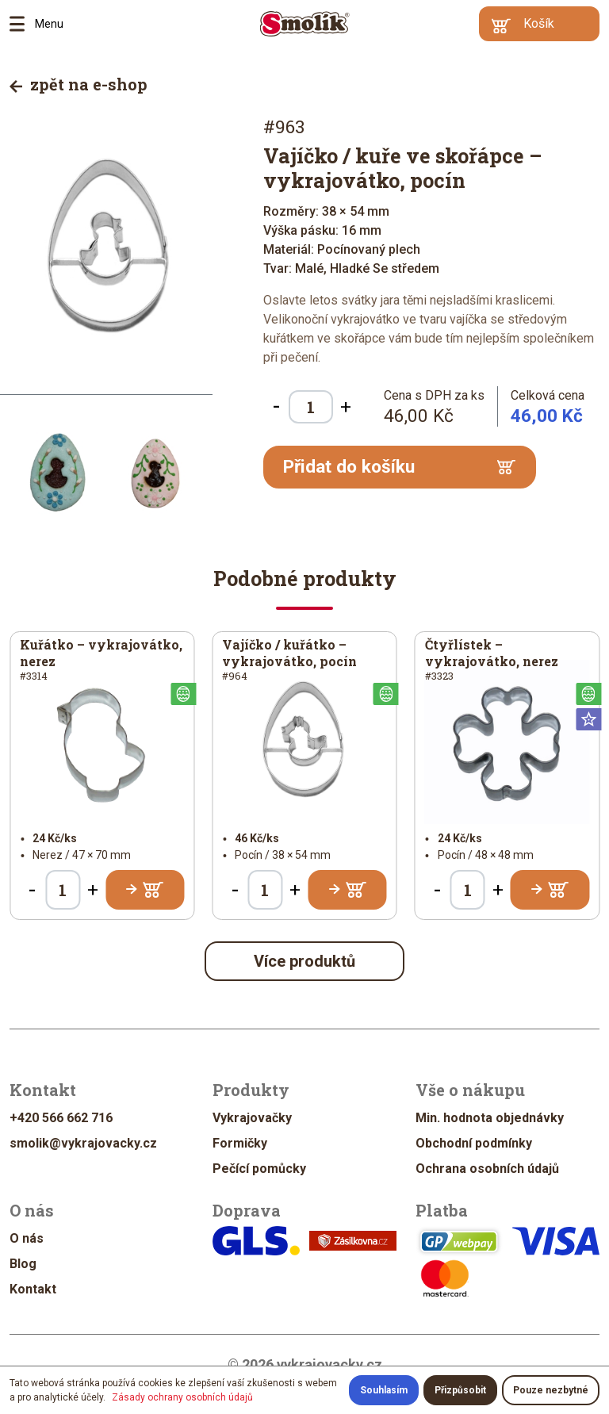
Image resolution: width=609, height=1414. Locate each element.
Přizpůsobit (460, 1390)
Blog (23, 1263)
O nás (27, 1238)
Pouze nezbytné (550, 1390)
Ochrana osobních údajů (487, 1168)
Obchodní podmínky (474, 1143)
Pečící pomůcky (259, 1168)
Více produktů (304, 961)
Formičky (240, 1143)
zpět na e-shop (78, 84)
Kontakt (33, 1289)
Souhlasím (384, 1390)
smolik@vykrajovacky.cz (83, 1143)
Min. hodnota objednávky (490, 1117)
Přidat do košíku (399, 466)
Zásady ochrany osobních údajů (182, 1397)
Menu (22, 24)
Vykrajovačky (252, 1117)
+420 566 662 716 (61, 1117)
